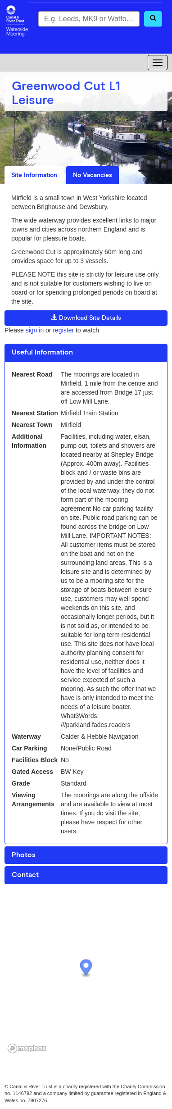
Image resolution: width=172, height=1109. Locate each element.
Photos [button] (24, 855)
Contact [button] (25, 874)
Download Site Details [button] (86, 317)
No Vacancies (92, 175)
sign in (35, 330)
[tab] (86, 352)
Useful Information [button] (42, 352)
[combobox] (89, 19)
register (63, 330)
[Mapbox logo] (27, 1048)
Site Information (34, 175)
